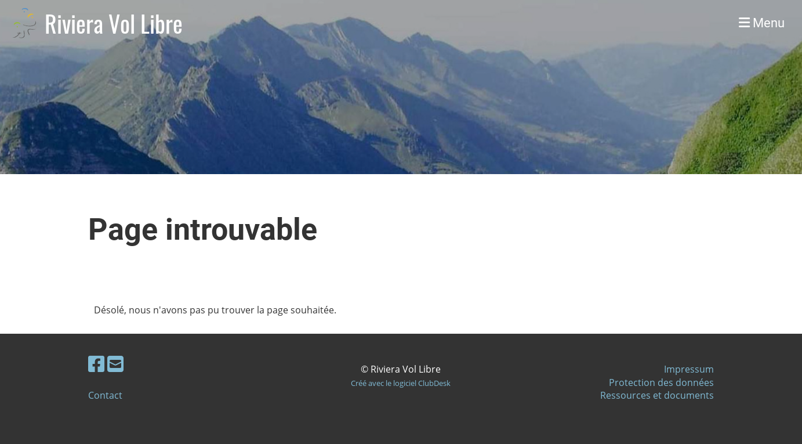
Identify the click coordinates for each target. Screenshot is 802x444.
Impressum (689, 369)
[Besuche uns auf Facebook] (96, 363)
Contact (105, 395)
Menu (762, 23)
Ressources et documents (657, 395)
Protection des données (661, 382)
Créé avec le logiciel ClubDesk (401, 383)
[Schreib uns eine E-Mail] (115, 363)
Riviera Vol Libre (114, 23)
